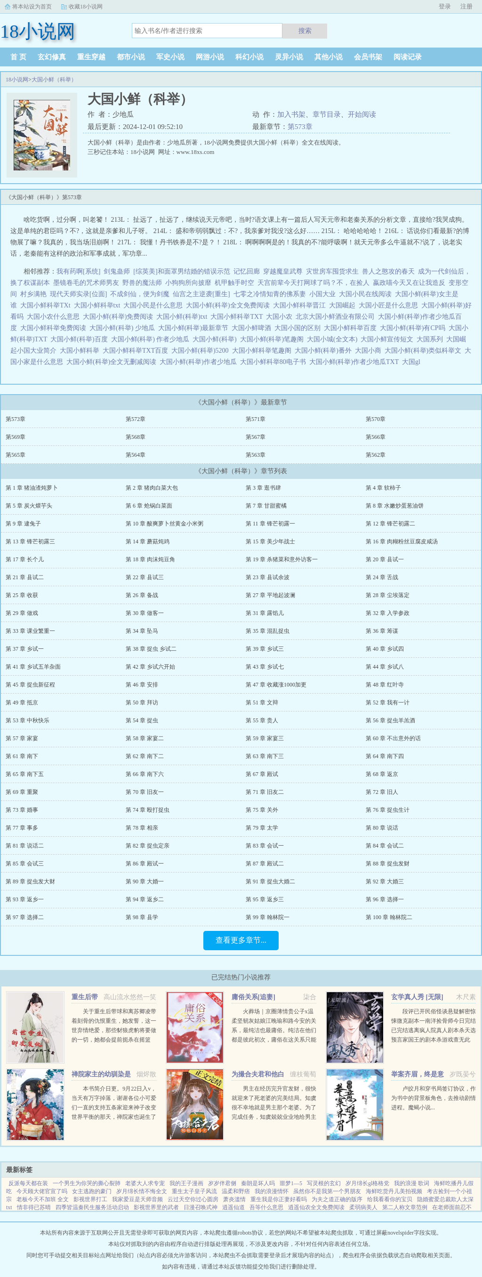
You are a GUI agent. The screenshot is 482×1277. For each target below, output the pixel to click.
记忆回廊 (246, 271)
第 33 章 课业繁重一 (30, 631)
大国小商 (370, 350)
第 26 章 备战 (142, 595)
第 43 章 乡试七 (265, 666)
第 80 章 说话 (382, 827)
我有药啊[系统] (78, 271)
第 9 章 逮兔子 (23, 523)
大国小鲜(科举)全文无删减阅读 (113, 361)
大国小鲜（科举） (54, 79)
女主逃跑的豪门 (92, 1191)
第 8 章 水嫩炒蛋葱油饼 (395, 505)
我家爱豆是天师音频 (137, 1199)
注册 (466, 6)
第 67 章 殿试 (262, 774)
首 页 (18, 57)
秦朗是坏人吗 (258, 1183)
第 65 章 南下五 (25, 774)
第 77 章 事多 (22, 827)
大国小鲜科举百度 (352, 327)
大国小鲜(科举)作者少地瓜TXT (355, 361)
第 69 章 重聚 (22, 792)
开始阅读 (362, 114)
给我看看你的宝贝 (389, 1199)
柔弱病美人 (363, 1207)
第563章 (255, 455)
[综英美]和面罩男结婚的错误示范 (181, 271)
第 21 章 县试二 (25, 577)
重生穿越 (91, 57)
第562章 (376, 455)
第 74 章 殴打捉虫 (147, 810)
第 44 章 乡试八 (385, 666)
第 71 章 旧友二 (265, 792)
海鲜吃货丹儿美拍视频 (394, 1191)
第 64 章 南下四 (385, 756)
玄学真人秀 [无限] (417, 997)
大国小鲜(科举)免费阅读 (119, 316)
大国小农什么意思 (55, 316)
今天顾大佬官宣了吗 (41, 1191)
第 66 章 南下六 (145, 774)
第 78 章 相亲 (142, 827)
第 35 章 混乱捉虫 (267, 631)
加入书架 (291, 114)
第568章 (135, 437)
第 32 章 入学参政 (388, 613)
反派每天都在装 (28, 1183)
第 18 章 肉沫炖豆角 (150, 559)
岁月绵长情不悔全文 (141, 1191)
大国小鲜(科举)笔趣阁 (273, 339)
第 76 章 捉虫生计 (388, 810)
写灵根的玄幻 (324, 1183)
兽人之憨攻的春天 (388, 271)
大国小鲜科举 (81, 350)
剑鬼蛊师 (117, 271)
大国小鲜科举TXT (238, 316)
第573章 (300, 126)
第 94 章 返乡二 (145, 899)
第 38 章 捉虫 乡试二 (151, 649)
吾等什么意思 (266, 1207)
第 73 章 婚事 (22, 810)
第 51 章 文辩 (262, 702)
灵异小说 (289, 57)
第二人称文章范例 (404, 1207)
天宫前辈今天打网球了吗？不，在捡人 (313, 282)
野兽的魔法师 (142, 282)
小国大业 (324, 294)
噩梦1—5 (291, 1183)
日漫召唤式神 (200, 1207)
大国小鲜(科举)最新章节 (195, 327)
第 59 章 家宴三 (265, 738)
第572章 (135, 419)
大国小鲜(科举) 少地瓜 (123, 327)
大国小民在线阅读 (367, 294)
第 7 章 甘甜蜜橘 (266, 505)
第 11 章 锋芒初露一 (270, 523)
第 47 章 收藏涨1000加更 (276, 684)
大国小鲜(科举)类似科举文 (425, 350)
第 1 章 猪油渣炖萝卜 (32, 488)
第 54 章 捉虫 (142, 720)
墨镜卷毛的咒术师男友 (86, 282)
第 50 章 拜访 (142, 702)
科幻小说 (249, 57)
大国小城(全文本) (334, 339)
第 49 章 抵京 (22, 702)
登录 (445, 6)
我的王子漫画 (186, 1183)
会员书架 (368, 57)
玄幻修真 (52, 57)
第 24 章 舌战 (382, 577)
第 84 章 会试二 (385, 845)
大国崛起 (344, 305)
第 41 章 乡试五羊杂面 (33, 666)
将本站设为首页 (32, 6)
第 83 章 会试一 (265, 845)
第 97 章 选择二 (25, 917)
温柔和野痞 (236, 1191)
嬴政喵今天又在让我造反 (409, 282)
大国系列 (431, 339)
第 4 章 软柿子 (383, 488)
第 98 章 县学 (142, 917)
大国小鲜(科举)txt (183, 316)
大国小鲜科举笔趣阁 (263, 350)
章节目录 (327, 114)
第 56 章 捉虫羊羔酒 (390, 720)
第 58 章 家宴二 (145, 738)
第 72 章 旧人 (382, 792)
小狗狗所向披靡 (188, 282)
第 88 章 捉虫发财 (388, 863)
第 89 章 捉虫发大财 (30, 881)
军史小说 (170, 57)
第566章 (376, 437)
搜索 (305, 30)
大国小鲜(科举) (216, 339)
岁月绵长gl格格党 (367, 1183)
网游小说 (210, 57)
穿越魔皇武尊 (283, 271)
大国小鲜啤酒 (253, 327)
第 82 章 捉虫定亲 (147, 845)
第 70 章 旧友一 (145, 792)
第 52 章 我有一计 (388, 702)
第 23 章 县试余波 (267, 577)
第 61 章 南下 (22, 756)
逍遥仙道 (233, 1207)
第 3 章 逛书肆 (263, 488)
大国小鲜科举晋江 (301, 305)
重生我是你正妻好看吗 (278, 1199)
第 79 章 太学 (262, 827)
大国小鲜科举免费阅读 (54, 327)
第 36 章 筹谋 (382, 631)
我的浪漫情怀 (272, 1191)
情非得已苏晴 (34, 1207)
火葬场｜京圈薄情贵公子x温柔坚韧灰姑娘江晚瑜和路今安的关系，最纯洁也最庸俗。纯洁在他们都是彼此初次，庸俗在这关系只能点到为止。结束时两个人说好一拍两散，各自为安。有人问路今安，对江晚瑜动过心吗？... (274, 1039)
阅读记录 (408, 57)
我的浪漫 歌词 (411, 1183)
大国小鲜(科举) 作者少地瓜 (152, 339)
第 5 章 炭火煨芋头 (29, 505)
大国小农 (281, 316)
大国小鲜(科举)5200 (201, 350)
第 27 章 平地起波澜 (270, 595)
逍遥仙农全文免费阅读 (316, 1207)
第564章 (135, 455)
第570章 (376, 419)
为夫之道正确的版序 (337, 1199)
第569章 (15, 437)
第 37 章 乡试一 (25, 649)
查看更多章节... (241, 940)
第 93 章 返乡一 (25, 899)
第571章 (255, 419)
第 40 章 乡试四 (385, 649)
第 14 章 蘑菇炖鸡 (147, 541)
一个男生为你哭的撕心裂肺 (86, 1183)
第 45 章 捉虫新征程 (30, 684)
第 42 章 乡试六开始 (150, 666)
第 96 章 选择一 (385, 899)
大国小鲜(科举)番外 (325, 350)
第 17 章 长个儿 (25, 559)
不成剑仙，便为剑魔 (139, 294)
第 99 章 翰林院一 (267, 917)
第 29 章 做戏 (22, 613)
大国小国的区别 (299, 327)
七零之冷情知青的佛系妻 (269, 294)
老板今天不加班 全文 (42, 1199)
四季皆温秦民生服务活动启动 (92, 1207)
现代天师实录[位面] (78, 294)
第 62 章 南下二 (145, 756)
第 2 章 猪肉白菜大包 (152, 488)
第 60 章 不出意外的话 (393, 738)
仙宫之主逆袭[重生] (201, 294)
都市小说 (131, 57)
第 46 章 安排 (142, 684)
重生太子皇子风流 (194, 1191)
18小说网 (17, 79)
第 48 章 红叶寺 (385, 684)
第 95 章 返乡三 (265, 899)
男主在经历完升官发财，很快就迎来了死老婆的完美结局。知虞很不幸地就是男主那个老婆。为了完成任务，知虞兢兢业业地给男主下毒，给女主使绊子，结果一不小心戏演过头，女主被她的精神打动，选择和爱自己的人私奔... (274, 1116)
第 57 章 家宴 (22, 738)
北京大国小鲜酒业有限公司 (337, 316)
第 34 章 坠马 (142, 631)
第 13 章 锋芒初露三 (30, 541)
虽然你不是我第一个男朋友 (327, 1191)
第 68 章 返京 (382, 774)
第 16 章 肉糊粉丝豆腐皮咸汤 (402, 541)
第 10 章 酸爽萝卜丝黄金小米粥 (164, 523)
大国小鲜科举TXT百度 (137, 350)
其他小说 (328, 57)
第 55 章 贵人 (262, 720)
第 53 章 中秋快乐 (27, 720)
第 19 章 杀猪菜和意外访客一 (282, 559)
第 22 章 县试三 (145, 577)
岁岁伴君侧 (222, 1183)
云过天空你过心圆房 (193, 1199)
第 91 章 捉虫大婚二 (270, 881)
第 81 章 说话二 (25, 845)
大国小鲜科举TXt (47, 305)
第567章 (255, 437)
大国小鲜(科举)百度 (80, 339)
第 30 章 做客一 (145, 613)
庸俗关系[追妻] (253, 997)
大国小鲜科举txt (99, 305)
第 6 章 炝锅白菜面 (149, 505)
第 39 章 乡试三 (265, 649)
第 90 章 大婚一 (145, 881)
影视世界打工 (90, 1199)
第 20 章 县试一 (385, 559)
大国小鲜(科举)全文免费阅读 (229, 305)
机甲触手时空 (234, 282)
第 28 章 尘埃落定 (388, 595)
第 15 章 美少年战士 (270, 541)
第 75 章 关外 (262, 810)
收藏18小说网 (86, 6)
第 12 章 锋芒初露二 (390, 523)
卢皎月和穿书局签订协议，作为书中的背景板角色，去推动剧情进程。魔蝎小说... (433, 1098)
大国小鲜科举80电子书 (274, 361)
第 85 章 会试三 (25, 863)
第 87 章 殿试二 (265, 863)
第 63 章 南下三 (265, 756)
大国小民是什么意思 (154, 305)
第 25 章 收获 (22, 595)
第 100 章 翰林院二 (389, 917)
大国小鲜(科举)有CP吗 (414, 327)
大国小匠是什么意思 (390, 305)
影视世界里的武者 (156, 1207)
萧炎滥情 (234, 1199)
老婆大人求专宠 (145, 1183)
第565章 (15, 455)
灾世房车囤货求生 (332, 271)
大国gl (413, 361)
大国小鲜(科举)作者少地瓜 (200, 361)
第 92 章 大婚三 (385, 881)
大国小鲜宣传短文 (389, 339)
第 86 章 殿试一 (145, 863)
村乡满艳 (33, 294)
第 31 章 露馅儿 (265, 613)
